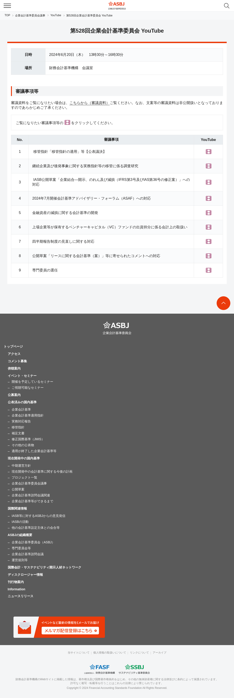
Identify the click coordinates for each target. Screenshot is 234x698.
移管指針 (18, 427)
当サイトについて (79, 652)
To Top (223, 303)
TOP (7, 15)
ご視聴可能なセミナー (28, 387)
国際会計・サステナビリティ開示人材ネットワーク (44, 567)
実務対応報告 (21, 421)
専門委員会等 (21, 548)
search (226, 5)
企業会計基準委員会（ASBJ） (33, 542)
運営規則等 (20, 560)
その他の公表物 (23, 445)
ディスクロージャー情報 (25, 574)
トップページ (13, 346)
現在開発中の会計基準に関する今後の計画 (42, 471)
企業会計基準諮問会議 (28, 554)
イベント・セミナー (22, 376)
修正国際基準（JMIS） (28, 439)
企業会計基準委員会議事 (30, 15)
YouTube (55, 15)
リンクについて (139, 652)
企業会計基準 (21, 409)
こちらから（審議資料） (89, 103)
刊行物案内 (16, 582)
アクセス (14, 354)
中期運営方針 (21, 465)
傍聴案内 (14, 368)
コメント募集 (17, 361)
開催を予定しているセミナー (32, 381)
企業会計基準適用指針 (28, 415)
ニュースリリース (20, 596)
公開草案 (18, 489)
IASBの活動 (20, 522)
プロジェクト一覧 (24, 477)
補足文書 (18, 433)
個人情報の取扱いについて (109, 652)
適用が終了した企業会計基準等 (34, 451)
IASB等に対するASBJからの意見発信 (38, 516)
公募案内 (14, 395)
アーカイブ (159, 652)
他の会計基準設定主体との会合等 (36, 527)
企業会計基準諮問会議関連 (31, 495)
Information (16, 589)
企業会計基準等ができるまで (32, 501)
